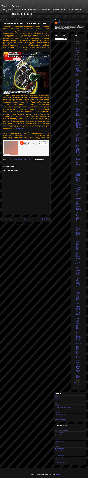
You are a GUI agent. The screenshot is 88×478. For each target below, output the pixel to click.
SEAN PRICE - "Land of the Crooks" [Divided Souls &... (78, 346)
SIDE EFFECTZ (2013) (60, 416)
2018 (75, 37)
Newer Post (7, 219)
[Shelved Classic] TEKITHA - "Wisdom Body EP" (78, 284)
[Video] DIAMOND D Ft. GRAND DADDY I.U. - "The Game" (78, 93)
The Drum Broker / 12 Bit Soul (61, 453)
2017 (75, 39)
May (76, 58)
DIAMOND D (57, 403)
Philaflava (57, 446)
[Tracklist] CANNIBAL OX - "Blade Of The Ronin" (78, 189)
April (76, 59)
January (77, 65)
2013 (75, 382)
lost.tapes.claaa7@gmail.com (63, 22)
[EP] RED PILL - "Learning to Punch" (77, 195)
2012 (75, 384)
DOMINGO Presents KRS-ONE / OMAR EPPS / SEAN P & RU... (78, 126)
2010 (75, 387)
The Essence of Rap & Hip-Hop (61, 455)
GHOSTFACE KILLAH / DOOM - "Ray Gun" (78, 133)
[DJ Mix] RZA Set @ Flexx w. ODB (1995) (77, 366)
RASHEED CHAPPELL (60, 414)
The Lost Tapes (10, 6)
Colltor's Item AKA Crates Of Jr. (61, 430)
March (76, 61)
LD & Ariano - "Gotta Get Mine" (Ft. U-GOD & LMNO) (78, 241)
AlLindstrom (57, 428)
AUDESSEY (57, 396)
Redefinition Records (59, 448)
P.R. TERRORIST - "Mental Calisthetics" (78, 227)
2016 (75, 41)
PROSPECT (57, 412)
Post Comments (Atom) (29, 224)
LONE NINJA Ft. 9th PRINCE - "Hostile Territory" (78, 291)
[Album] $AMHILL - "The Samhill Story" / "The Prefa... (77, 299)
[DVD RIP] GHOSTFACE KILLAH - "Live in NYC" (77, 108)
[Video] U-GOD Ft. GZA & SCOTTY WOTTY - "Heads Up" (77, 181)
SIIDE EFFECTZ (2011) (60, 419)
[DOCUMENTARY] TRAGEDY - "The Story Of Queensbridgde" (78, 374)
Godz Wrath (10, 162)
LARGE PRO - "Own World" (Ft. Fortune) (77, 157)
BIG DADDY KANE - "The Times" (77, 322)
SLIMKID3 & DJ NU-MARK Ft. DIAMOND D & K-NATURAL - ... (78, 117)
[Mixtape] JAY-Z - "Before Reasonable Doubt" (78, 173)
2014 (75, 380)
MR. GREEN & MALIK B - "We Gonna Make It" (77, 150)
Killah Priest (18, 162)
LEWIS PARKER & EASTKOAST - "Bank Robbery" (77, 78)
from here (6, 126)
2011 (75, 385)
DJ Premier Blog (58, 434)
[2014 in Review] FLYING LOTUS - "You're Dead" (77, 359)
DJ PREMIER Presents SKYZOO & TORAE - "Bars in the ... (78, 201)
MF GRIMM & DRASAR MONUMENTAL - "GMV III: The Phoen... (78, 338)
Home (26, 219)
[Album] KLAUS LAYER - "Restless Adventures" (78, 70)
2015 (75, 43)
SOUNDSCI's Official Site (60, 450)
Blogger (58, 474)
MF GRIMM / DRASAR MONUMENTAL (63, 407)
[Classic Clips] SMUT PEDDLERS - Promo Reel (77, 329)
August (76, 52)
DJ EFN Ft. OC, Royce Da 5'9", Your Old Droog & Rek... (78, 101)
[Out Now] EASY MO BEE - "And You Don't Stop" (78, 220)
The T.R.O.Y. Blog (59, 457)
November (77, 46)
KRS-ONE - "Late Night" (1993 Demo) (77, 85)
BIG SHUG (57, 398)
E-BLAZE (57, 405)
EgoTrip (56, 437)
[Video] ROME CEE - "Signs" (77, 353)
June (76, 56)
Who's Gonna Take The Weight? (62, 462)
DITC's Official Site (59, 432)
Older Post (45, 219)
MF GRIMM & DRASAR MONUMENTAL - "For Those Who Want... (78, 211)
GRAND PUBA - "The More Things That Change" (77, 267)
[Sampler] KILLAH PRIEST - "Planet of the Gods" (78, 235)
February (77, 63)
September (77, 50)
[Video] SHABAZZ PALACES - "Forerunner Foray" (78, 259)
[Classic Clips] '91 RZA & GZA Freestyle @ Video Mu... (77, 250)
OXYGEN (57, 410)
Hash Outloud (58, 439)
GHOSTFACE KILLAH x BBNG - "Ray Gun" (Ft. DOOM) (78, 306)
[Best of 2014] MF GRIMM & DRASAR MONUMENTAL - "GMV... (78, 315)
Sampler (24, 162)
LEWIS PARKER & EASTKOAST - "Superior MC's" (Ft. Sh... (78, 165)
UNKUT (56, 459)
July (76, 54)
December (77, 45)
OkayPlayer (57, 443)
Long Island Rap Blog (59, 441)
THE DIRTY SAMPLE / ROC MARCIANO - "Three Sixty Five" (77, 276)
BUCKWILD (57, 401)
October (77, 48)
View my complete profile (60, 29)
